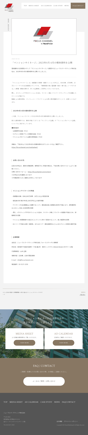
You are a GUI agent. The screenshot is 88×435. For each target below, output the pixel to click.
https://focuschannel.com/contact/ (39, 172)
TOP (25, 6)
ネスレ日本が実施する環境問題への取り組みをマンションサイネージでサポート (22, 293)
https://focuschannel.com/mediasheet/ (25, 147)
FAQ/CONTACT (78, 6)
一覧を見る (82, 295)
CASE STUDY (58, 6)
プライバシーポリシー (71, 421)
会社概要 (59, 421)
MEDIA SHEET (34, 6)
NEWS (67, 6)
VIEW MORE (24, 343)
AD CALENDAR (46, 6)
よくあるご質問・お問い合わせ (44, 381)
